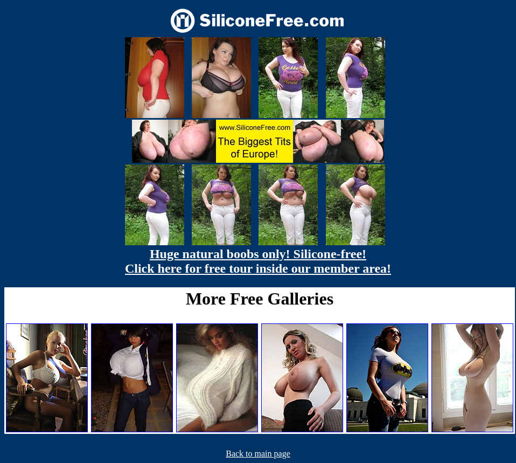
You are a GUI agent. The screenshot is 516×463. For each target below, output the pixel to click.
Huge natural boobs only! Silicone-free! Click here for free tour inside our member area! (258, 261)
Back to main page (258, 453)
